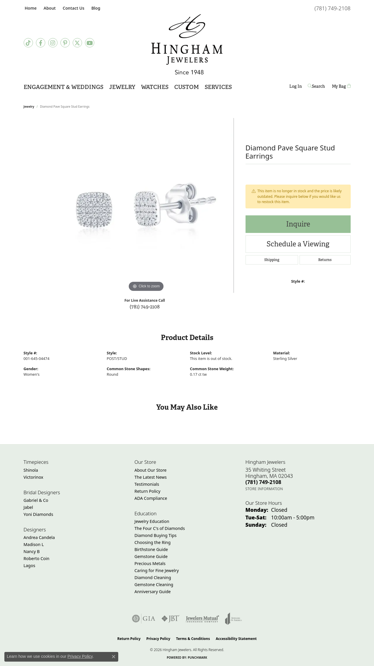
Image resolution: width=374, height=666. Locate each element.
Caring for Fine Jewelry (157, 570)
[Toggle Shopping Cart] (341, 86)
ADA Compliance (151, 498)
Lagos (29, 565)
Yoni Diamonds (38, 514)
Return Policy (148, 491)
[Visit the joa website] (233, 618)
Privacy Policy (158, 638)
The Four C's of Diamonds (160, 528)
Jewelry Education (152, 521)
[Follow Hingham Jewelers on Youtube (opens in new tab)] (89, 42)
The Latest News (151, 477)
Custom (186, 87)
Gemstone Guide (151, 556)
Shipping (271, 260)
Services (218, 87)
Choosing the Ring (153, 542)
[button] (48, 8)
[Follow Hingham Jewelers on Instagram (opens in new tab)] (53, 42)
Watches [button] (154, 87)
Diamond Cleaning (153, 577)
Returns (325, 260)
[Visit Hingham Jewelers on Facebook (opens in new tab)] (40, 42)
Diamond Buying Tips (156, 535)
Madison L (34, 544)
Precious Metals (150, 563)
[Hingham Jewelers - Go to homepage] (187, 44)
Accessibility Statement (236, 638)
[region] (146, 205)
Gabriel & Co (36, 500)
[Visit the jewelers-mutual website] (202, 618)
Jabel (28, 507)
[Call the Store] (263, 481)
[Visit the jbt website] (170, 618)
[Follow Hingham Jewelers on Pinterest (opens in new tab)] (65, 42)
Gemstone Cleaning (154, 584)
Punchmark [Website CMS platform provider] (197, 657)
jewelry (29, 106)
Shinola (31, 470)
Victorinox (34, 477)
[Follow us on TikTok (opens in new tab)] (28, 42)
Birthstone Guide (151, 549)
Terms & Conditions (193, 638)
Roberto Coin (37, 558)
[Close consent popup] (113, 656)
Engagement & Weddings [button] (63, 87)
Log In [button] (295, 87)
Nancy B (32, 551)
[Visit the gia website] (143, 618)
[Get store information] (264, 488)
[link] (30, 8)
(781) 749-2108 (145, 306)
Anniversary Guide (153, 591)
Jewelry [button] (122, 87)
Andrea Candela (39, 537)
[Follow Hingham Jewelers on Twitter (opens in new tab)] (77, 42)
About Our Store (151, 470)
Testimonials (147, 484)
